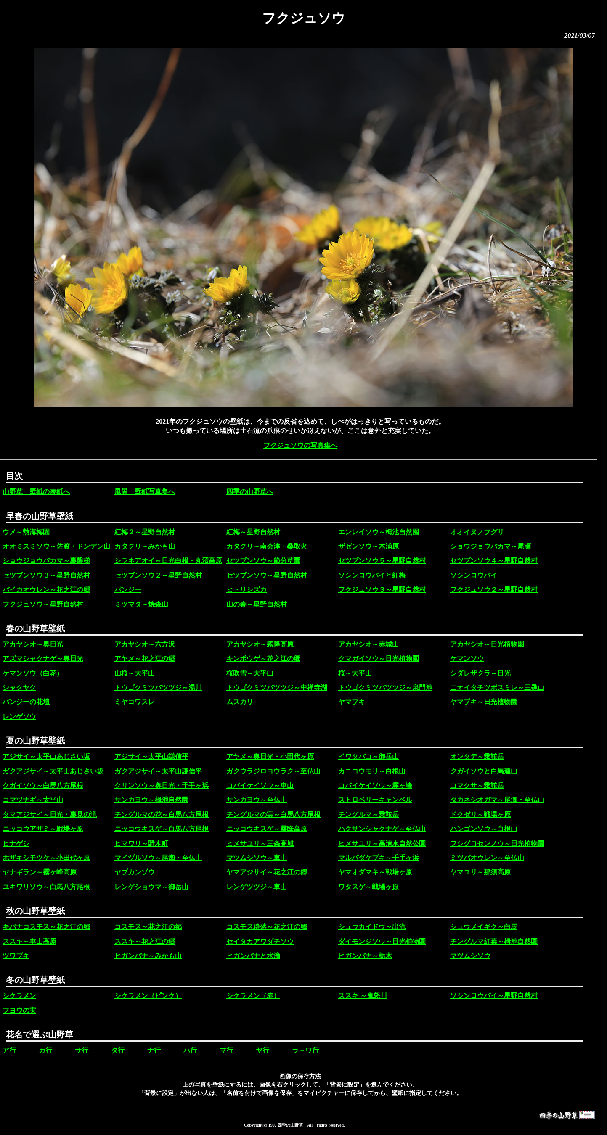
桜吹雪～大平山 (249, 673)
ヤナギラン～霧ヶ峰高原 (40, 872)
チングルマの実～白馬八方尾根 (273, 814)
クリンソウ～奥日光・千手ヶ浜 (161, 785)
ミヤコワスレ (134, 701)
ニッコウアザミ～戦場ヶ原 (43, 828)
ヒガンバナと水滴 (253, 955)
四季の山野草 (290, 1125)
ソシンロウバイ (473, 575)
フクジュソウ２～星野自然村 (494, 589)
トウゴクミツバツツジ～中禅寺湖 (276, 687)
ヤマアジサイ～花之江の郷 (266, 872)
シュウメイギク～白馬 (483, 926)
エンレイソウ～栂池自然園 (378, 532)
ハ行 (190, 1050)
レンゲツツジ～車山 (256, 886)
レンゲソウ (19, 716)
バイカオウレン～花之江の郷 (46, 589)
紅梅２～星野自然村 (144, 532)
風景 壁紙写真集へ (144, 491)
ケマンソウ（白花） (33, 673)
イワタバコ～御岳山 (368, 756)
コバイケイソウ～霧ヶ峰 (375, 785)
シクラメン (19, 995)
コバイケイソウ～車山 (260, 785)
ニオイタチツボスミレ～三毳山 (497, 687)
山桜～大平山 (134, 673)
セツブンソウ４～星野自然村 (494, 560)
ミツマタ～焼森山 (141, 604)
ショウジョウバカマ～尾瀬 (490, 546)
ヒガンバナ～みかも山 (148, 955)
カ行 (45, 1050)
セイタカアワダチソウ (260, 941)
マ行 (226, 1050)
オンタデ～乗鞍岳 (477, 756)
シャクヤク (19, 687)
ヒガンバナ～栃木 (365, 955)
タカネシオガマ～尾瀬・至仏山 (497, 799)
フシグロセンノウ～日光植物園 (497, 843)
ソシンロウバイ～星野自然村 (494, 995)
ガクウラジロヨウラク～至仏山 (273, 771)
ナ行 (154, 1050)
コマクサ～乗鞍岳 (477, 785)
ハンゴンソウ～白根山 (483, 828)
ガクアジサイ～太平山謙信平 (158, 771)
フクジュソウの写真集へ (300, 445)
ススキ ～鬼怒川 (362, 995)
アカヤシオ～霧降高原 (260, 644)
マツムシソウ (470, 955)
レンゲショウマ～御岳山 (151, 886)
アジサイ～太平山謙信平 (151, 756)
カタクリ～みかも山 (144, 546)
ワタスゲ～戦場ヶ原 (368, 886)
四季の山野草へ (249, 491)
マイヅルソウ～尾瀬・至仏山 (158, 857)
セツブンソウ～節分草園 (263, 560)
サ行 (81, 1050)
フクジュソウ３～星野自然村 (382, 589)
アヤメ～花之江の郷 (144, 658)
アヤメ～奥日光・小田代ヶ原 (270, 756)
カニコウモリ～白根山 (372, 771)
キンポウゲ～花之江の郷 (263, 658)
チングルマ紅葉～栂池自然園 (494, 941)
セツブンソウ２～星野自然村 (158, 575)
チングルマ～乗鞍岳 (368, 814)
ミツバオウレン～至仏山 (487, 857)
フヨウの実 (19, 1010)
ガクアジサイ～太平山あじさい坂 (53, 771)
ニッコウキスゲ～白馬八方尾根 (161, 828)
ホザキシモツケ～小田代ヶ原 (46, 857)
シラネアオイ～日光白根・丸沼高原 (168, 560)
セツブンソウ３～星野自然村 (46, 575)
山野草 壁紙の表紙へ (36, 491)
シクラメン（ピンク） (148, 995)
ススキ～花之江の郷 (144, 941)
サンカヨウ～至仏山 (256, 799)
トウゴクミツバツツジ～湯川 (158, 687)
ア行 (9, 1050)
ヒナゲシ (16, 843)
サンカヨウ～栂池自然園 (151, 799)
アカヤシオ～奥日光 (33, 644)
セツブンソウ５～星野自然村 (382, 560)
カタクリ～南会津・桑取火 (266, 546)
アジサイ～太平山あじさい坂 (46, 756)
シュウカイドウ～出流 (372, 926)
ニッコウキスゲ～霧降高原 (266, 828)
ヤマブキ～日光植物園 (483, 701)
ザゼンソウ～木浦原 (368, 546)
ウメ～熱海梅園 (26, 532)
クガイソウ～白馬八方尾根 (43, 785)
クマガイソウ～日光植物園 (378, 658)
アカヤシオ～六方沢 (144, 644)
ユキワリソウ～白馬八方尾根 (46, 886)
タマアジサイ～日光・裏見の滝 (50, 814)
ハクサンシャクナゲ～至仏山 (382, 828)
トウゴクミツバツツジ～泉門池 (385, 687)
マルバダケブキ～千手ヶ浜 (378, 857)
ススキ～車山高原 (29, 941)
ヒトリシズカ (246, 589)
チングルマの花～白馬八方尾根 (161, 814)
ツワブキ (16, 955)
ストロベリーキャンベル (375, 799)
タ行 (118, 1050)
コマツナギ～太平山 (33, 799)
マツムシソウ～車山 (256, 857)
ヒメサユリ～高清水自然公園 (382, 843)
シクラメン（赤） (253, 995)
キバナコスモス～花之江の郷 (46, 926)
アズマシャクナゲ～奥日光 (43, 658)
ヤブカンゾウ (134, 872)
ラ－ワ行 (305, 1050)
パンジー (127, 589)
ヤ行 (262, 1050)
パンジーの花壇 (26, 701)
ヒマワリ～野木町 (141, 843)
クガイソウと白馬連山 (483, 771)
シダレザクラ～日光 (480, 673)
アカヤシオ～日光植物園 (487, 644)
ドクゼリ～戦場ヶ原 (480, 814)
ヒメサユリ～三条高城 (260, 843)
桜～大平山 (355, 673)
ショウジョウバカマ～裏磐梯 (46, 560)
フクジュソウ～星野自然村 (43, 604)
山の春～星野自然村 (256, 604)
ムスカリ (239, 701)
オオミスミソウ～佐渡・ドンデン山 (56, 546)
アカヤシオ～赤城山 (368, 644)
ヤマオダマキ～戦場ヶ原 (375, 872)
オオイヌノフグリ (477, 532)
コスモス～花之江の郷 (148, 926)
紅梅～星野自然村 (253, 532)
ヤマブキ (351, 701)
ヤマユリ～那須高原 (480, 872)
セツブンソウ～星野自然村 (266, 575)
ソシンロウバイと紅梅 (372, 575)
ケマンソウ (467, 658)
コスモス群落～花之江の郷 (266, 926)
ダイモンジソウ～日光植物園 (382, 941)
